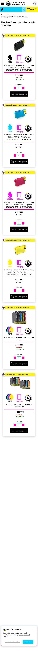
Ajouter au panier (19, 94)
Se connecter (24, 9)
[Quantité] (19, 88)
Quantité (19, 85)
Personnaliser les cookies (12, 642)
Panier (33, 9)
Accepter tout (28, 642)
